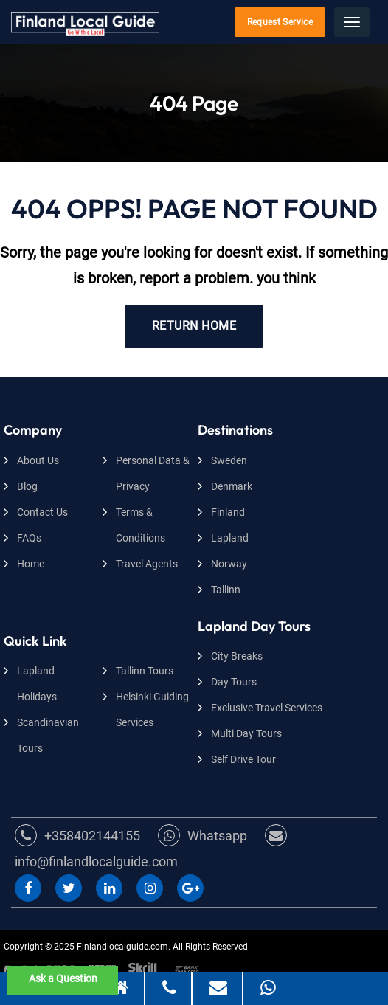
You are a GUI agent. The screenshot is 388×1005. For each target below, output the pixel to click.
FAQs (29, 538)
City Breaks (237, 656)
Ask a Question (63, 978)
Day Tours (234, 682)
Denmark (231, 486)
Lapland (230, 538)
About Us (38, 460)
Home (30, 564)
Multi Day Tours (246, 733)
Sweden (229, 460)
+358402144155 (77, 835)
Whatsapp (202, 835)
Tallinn (225, 589)
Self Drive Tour (243, 759)
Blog (27, 486)
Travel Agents (147, 564)
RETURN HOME (194, 326)
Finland (228, 512)
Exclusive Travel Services (266, 708)
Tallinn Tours (144, 671)
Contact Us (42, 512)
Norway (229, 564)
